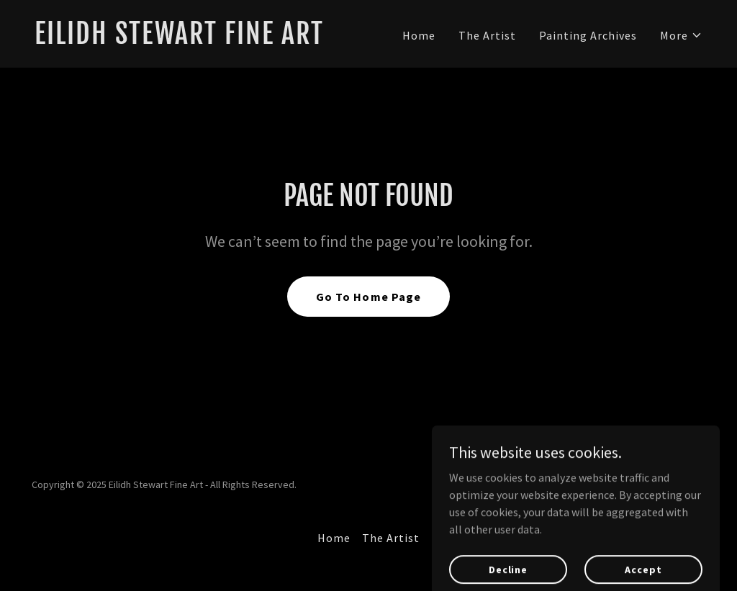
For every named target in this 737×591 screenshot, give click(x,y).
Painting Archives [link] (588, 35)
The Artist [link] (487, 35)
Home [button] (334, 538)
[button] (681, 35)
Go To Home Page (368, 296)
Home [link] (418, 35)
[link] (196, 39)
